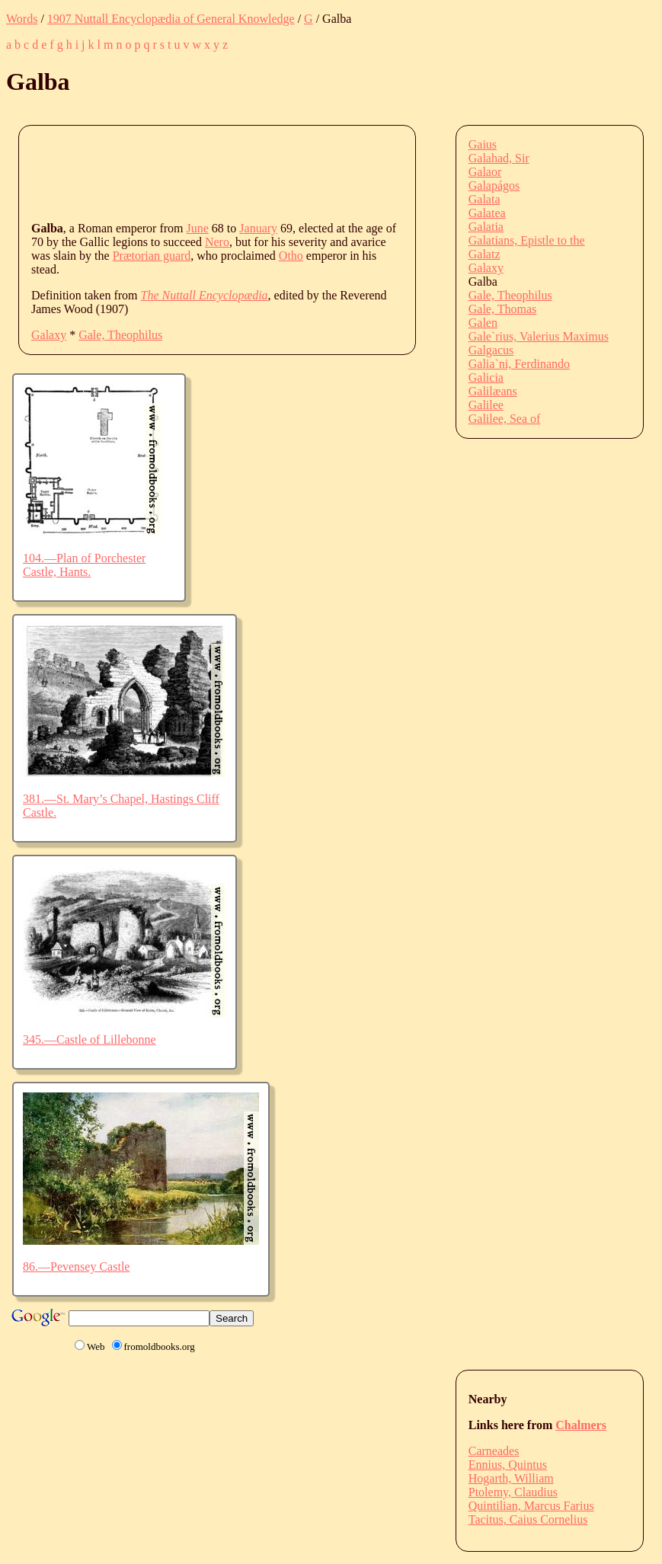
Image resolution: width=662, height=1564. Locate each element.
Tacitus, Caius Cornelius (528, 1519)
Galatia (486, 226)
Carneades (494, 1450)
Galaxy (48, 334)
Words (21, 18)
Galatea (487, 212)
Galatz (484, 254)
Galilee (486, 404)
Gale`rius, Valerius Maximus (539, 336)
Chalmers (580, 1424)
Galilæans (493, 391)
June (198, 228)
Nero (217, 241)
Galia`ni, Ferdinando (519, 363)
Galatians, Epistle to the (527, 240)
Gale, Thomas (502, 308)
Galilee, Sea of (505, 418)
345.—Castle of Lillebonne (89, 1039)
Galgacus (491, 350)
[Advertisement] (308, 172)
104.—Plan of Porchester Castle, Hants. (84, 565)
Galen (483, 322)
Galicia (486, 377)
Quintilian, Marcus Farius (531, 1505)
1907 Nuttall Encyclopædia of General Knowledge (171, 18)
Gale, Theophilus (120, 334)
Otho (291, 255)
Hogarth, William (511, 1478)
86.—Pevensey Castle (76, 1266)
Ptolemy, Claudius (513, 1492)
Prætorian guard (152, 255)
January (258, 228)
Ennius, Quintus (508, 1464)
